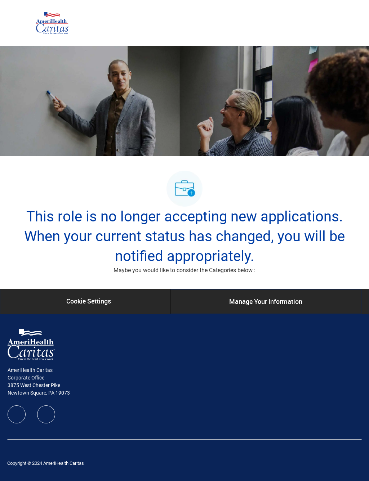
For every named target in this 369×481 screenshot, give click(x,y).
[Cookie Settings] (88, 301)
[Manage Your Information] (265, 301)
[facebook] (17, 414)
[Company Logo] (52, 23)
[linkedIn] (46, 414)
